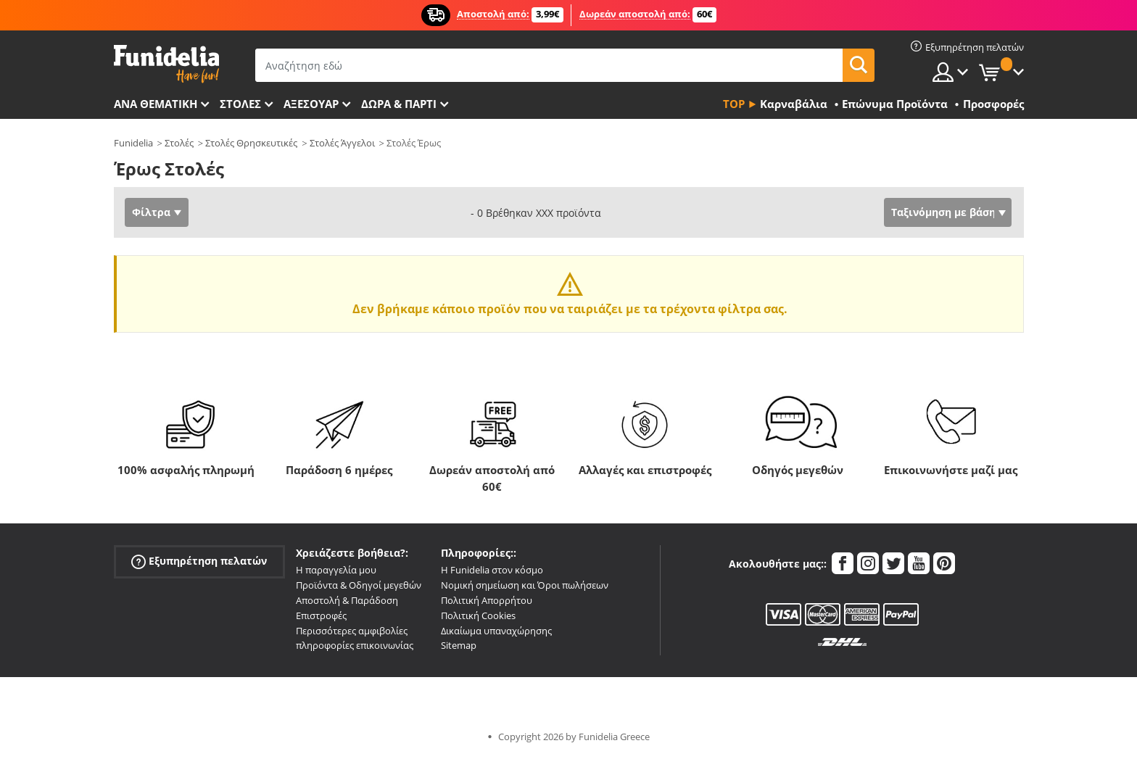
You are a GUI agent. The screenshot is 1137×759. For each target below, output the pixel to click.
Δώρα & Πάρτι (399, 103)
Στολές (179, 142)
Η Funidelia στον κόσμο (492, 569)
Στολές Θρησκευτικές (251, 142)
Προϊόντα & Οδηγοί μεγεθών (358, 585)
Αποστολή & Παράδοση (347, 600)
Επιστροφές (321, 615)
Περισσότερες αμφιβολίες (352, 630)
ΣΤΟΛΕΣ (240, 103)
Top (734, 103)
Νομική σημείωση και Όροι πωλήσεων (524, 585)
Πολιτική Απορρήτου (486, 600)
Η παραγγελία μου (336, 569)
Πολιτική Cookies (478, 615)
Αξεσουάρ (311, 103)
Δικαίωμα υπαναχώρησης (496, 630)
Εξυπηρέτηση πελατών (199, 561)
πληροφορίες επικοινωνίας (354, 645)
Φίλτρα (151, 212)
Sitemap (458, 645)
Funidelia (133, 142)
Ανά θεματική (155, 103)
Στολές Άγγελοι (342, 142)
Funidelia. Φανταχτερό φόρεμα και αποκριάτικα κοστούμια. (166, 64)
